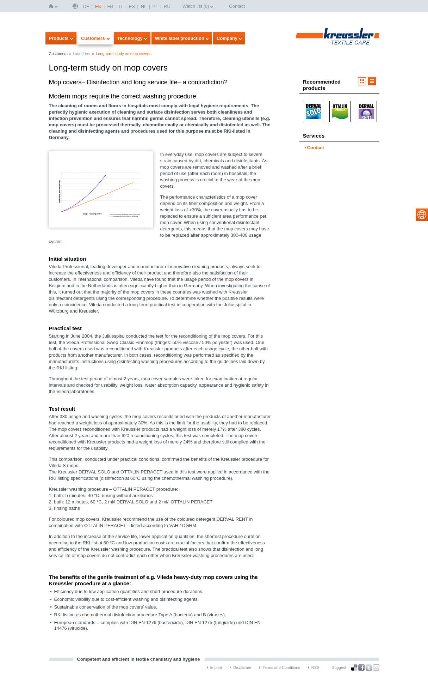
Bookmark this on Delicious (354, 667)
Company (227, 38)
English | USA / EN (76, 6)
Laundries (81, 54)
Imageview (362, 81)
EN (98, 6)
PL (155, 6)
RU (167, 6)
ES (132, 6)
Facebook (361, 667)
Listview (372, 81)
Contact (237, 6)
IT (121, 6)
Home (52, 6)
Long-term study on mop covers (123, 54)
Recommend (376, 667)
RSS (315, 667)
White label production (179, 38)
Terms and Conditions (281, 667)
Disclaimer (242, 667)
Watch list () (195, 6)
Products (59, 38)
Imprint (216, 667)
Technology (130, 38)
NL (144, 6)
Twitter (368, 667)
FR (110, 6)
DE (86, 6)
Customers (93, 38)
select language (422, 214)
